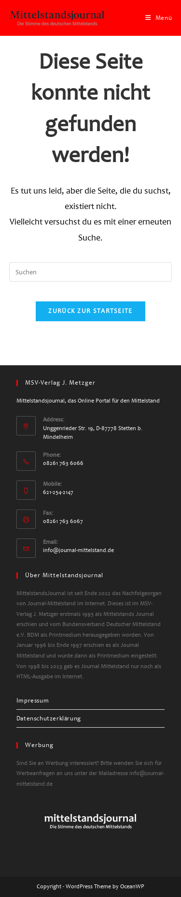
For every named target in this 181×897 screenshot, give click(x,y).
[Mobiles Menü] (158, 18)
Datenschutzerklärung (48, 718)
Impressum (32, 700)
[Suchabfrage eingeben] (90, 272)
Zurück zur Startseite (90, 311)
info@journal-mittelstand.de (78, 550)
